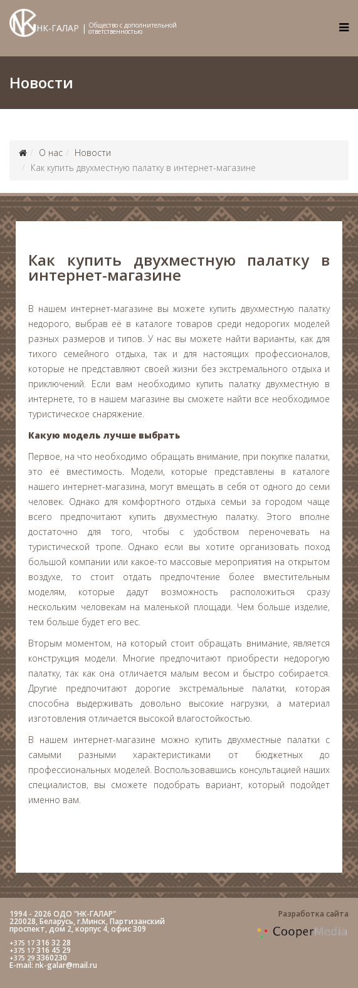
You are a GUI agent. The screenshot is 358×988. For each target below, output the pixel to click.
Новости (93, 153)
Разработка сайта (313, 913)
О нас (51, 153)
